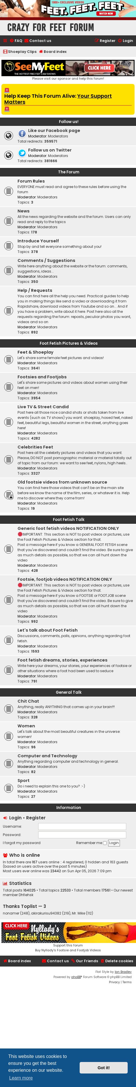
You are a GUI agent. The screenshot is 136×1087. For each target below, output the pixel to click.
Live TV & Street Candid (43, 407)
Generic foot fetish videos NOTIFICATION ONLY (68, 528)
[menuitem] (15, 41)
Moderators (58, 136)
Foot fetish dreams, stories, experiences (63, 660)
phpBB (76, 977)
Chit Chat (28, 701)
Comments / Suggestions (46, 260)
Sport (24, 780)
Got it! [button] (104, 1067)
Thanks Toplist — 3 (24, 906)
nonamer (11, 913)
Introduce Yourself (38, 241)
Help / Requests (35, 290)
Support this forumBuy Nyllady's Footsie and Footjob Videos (68, 937)
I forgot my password (22, 842)
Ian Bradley (123, 972)
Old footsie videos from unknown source (62, 482)
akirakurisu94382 (46, 913)
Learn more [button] (21, 1078)
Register (36, 818)
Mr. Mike (78, 913)
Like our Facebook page (54, 130)
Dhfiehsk (26, 895)
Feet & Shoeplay (35, 352)
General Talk (69, 692)
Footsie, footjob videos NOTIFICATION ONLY (65, 579)
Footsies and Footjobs (42, 377)
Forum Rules (31, 181)
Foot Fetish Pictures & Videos (69, 343)
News (24, 211)
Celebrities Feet (35, 447)
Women (26, 726)
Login (15, 818)
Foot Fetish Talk (69, 519)
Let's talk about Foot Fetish (48, 630)
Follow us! (68, 121)
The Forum (68, 172)
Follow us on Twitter (50, 150)
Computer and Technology (47, 756)
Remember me (91, 842)
